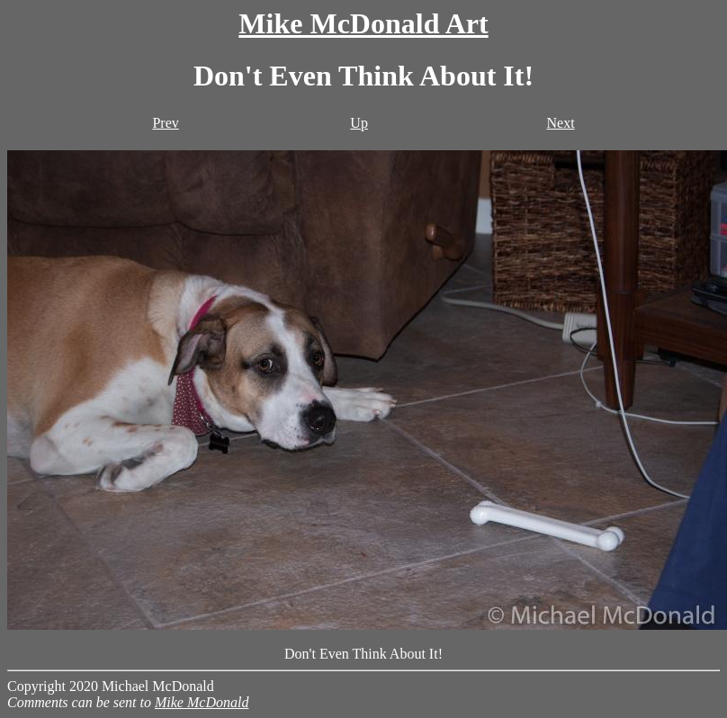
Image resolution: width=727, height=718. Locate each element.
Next (560, 122)
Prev (165, 122)
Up (359, 122)
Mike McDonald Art (363, 23)
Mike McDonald (201, 702)
